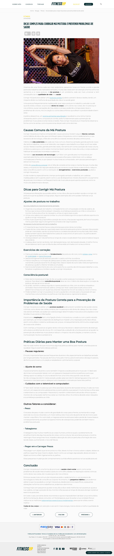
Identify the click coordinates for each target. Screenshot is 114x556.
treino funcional (45, 256)
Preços (39, 546)
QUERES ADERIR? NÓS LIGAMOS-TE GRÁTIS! (99, 552)
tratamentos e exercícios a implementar (57, 500)
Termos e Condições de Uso (50, 534)
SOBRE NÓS (16, 4)
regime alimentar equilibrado (54, 116)
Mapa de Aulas (41, 549)
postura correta (56, 98)
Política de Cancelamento (66, 534)
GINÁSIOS (29, 4)
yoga (90, 254)
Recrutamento (41, 551)
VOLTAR (61, 514)
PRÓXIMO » (85, 514)
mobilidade (32, 256)
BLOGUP (76, 4)
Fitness (42, 10)
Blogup (37, 10)
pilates (85, 254)
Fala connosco (41, 552)
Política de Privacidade (34, 534)
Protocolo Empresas (43, 548)
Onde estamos (41, 545)
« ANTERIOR (37, 514)
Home (32, 10)
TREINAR (40, 4)
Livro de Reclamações (80, 534)
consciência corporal (39, 165)
